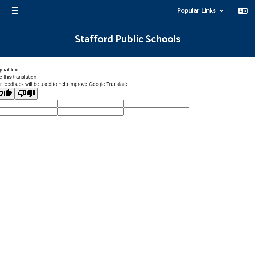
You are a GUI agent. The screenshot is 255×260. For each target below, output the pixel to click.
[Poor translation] (26, 94)
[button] (200, 11)
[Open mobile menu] (14, 11)
